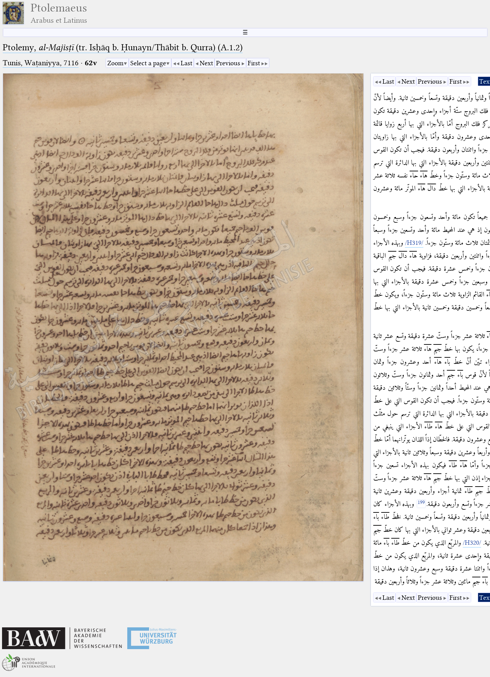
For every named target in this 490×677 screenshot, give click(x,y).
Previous (228, 63)
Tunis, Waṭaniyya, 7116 (41, 62)
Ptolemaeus (59, 13)
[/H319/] (414, 243)
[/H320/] (472, 542)
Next (206, 63)
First (254, 63)
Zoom (115, 63)
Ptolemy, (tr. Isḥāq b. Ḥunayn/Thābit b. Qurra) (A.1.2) (123, 47)
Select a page (148, 63)
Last (186, 63)
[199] (421, 504)
